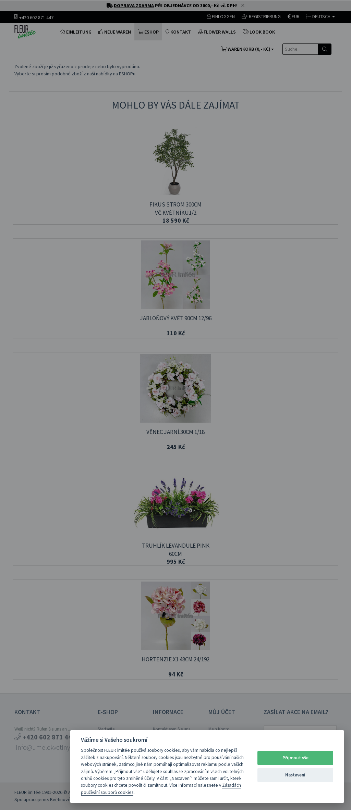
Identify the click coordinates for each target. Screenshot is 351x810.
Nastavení (295, 775)
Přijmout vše (295, 758)
